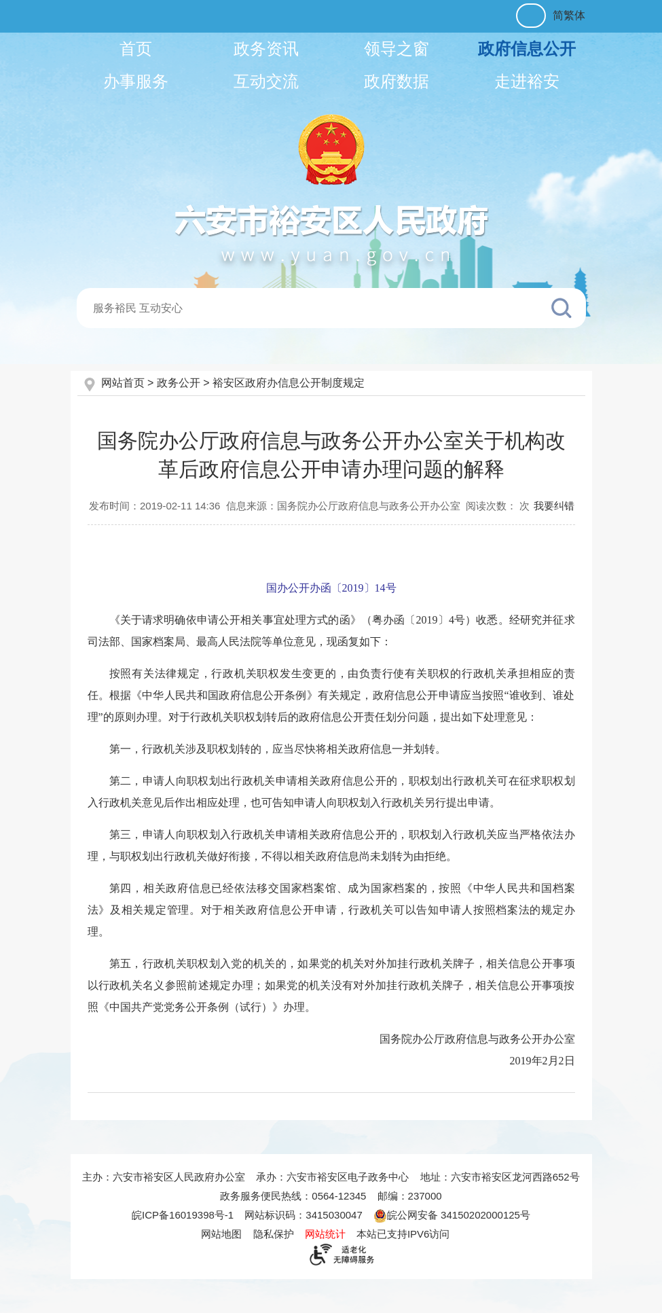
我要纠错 (554, 505)
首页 (135, 48)
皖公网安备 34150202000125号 (451, 1215)
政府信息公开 (527, 48)
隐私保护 (273, 1234)
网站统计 (325, 1234)
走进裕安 (526, 81)
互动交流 (266, 81)
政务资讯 (266, 48)
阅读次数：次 (498, 505)
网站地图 (221, 1234)
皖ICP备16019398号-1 (183, 1215)
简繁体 (569, 15)
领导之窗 (396, 48)
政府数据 (396, 81)
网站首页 (124, 383)
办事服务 (135, 81)
